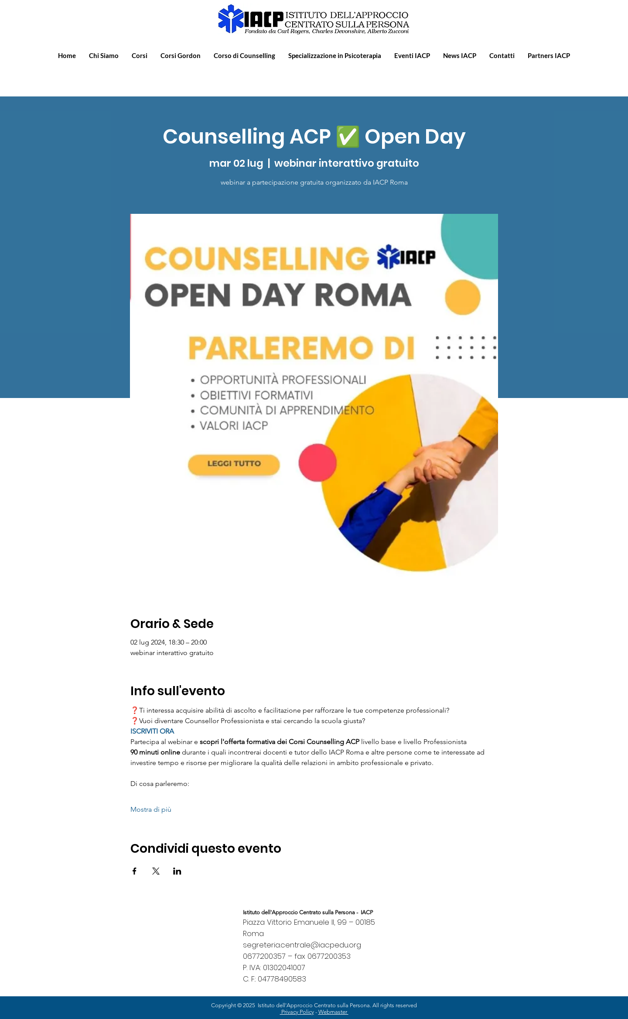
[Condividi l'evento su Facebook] (134, 871)
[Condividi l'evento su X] (156, 871)
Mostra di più (150, 809)
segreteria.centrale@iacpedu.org (302, 945)
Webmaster (333, 1012)
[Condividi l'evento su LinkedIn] (177, 871)
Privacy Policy (297, 1012)
